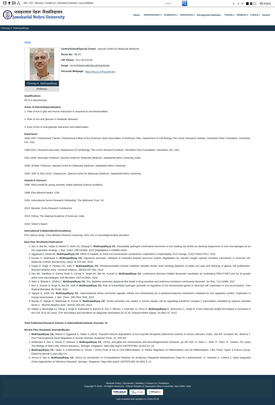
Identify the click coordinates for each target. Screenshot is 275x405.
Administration (153, 15)
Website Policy (113, 383)
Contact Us (50, 3)
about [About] (136, 15)
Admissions (187, 15)
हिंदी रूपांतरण (265, 3)
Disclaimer (128, 383)
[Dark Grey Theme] (251, 3)
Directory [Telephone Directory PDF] (39, 3)
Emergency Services (67, 3)
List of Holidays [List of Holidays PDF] (86, 3)
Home (27, 42)
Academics (170, 15)
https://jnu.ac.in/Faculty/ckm (100, 71)
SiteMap (139, 383)
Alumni (266, 15)
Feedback (164, 383)
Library (255, 15)
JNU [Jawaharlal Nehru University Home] (26, 3)
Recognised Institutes (209, 15)
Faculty (229, 15)
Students (242, 15)
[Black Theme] (247, 3)
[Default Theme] (254, 3)
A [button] (242, 3)
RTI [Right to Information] (31, 3)
